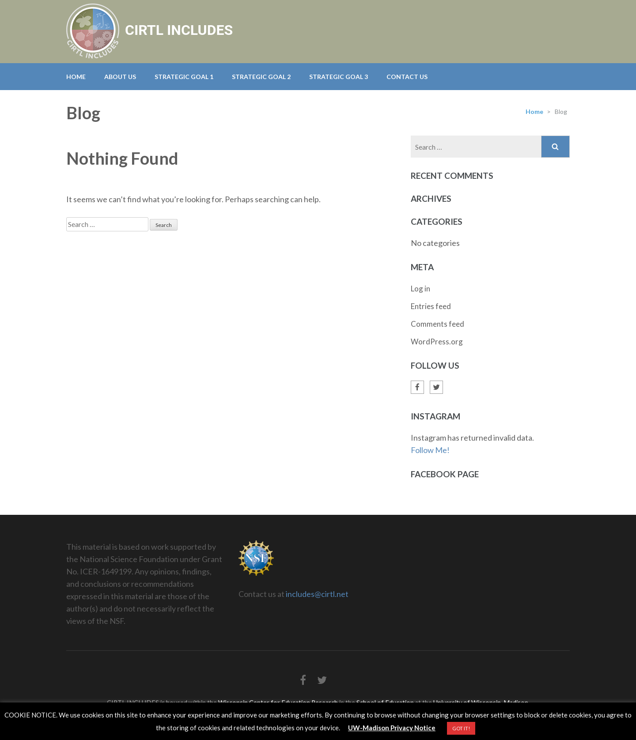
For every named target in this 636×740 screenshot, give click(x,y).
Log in (420, 288)
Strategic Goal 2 (261, 76)
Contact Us (407, 76)
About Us (120, 76)
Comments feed (437, 323)
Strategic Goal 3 (338, 76)
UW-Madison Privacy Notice (391, 728)
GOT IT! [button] (461, 728)
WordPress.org (437, 341)
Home (76, 76)
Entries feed (431, 306)
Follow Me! (430, 450)
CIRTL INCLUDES (179, 30)
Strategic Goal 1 (184, 76)
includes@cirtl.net (317, 594)
